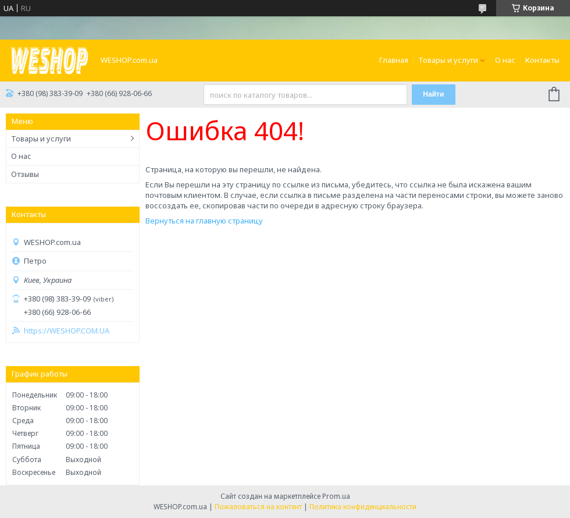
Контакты (542, 60)
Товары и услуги (448, 60)
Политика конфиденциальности (362, 507)
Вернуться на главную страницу (204, 220)
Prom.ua (336, 496)
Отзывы (25, 174)
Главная (393, 60)
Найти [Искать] (433, 94)
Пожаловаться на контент (258, 507)
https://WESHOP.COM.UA (66, 331)
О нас (505, 60)
